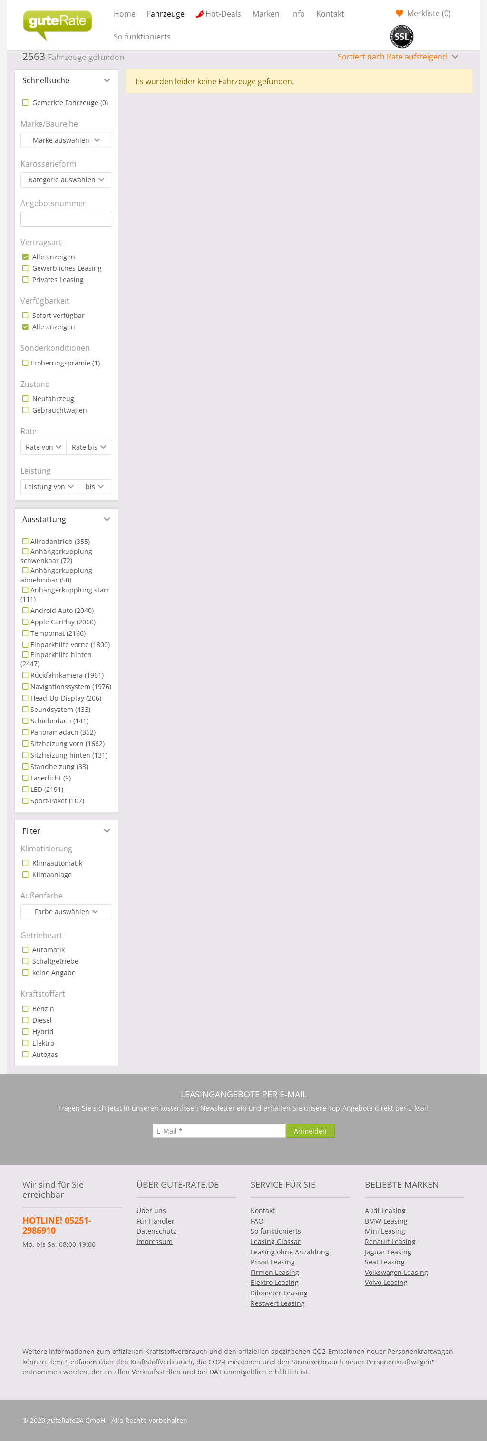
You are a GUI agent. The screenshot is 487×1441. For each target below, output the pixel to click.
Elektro (42, 1042)
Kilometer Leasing (279, 1292)
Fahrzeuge (166, 14)
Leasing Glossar (276, 1241)
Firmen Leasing (275, 1272)
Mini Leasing (385, 1230)
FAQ (257, 1220)
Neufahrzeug (52, 398)
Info (298, 14)
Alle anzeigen (52, 256)
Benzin (42, 1008)
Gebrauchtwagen (58, 410)
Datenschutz (156, 1230)
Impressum (154, 1241)
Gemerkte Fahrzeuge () (69, 102)
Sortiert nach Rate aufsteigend (393, 56)
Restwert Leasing (278, 1303)
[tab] (66, 80)
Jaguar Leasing (388, 1251)
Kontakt (330, 14)
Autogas (44, 1054)
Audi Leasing (385, 1210)
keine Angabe (53, 972)
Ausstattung (44, 519)
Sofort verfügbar (57, 315)
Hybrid (42, 1031)
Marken (266, 14)
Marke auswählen (62, 140)
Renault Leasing (390, 1241)
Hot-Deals (223, 14)
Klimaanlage (51, 874)
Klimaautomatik (56, 863)
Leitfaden (82, 1361)
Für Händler (155, 1220)
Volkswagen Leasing (396, 1272)
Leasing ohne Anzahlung (290, 1251)
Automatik (47, 949)
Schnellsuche (45, 80)
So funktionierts (142, 36)
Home (125, 14)
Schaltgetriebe (54, 961)
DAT (215, 1371)
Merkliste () (428, 13)
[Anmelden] (310, 1131)
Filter (31, 831)
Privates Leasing (57, 279)
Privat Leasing (273, 1261)
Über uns (151, 1210)
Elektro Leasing (275, 1282)
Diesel (41, 1020)
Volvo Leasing (386, 1282)
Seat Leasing (385, 1261)
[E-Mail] (219, 1131)
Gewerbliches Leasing (66, 268)
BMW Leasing (386, 1220)
